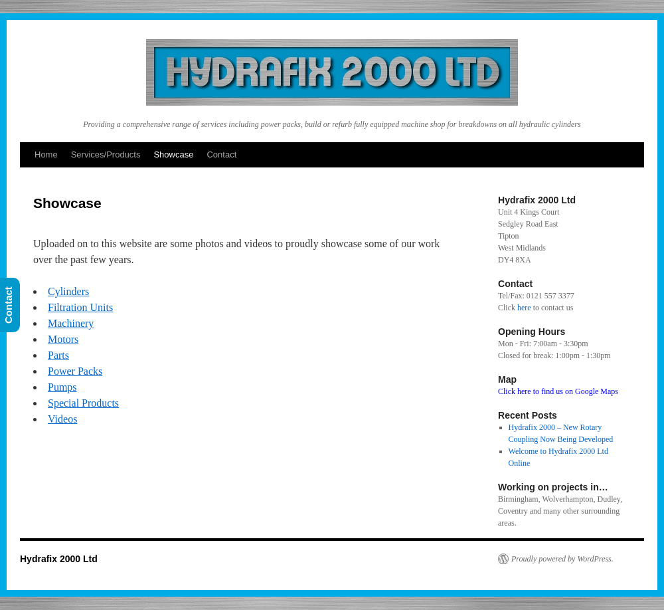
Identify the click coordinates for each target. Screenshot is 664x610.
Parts (58, 355)
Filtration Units (80, 307)
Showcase (173, 154)
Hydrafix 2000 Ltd (59, 559)
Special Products (83, 403)
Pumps (62, 387)
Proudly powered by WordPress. (562, 558)
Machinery (71, 323)
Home (46, 154)
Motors (63, 339)
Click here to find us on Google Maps (558, 391)
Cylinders (68, 291)
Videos (62, 419)
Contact (221, 154)
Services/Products (106, 154)
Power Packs (75, 371)
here (524, 307)
